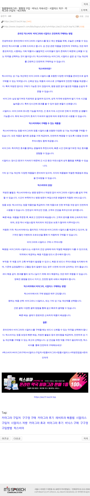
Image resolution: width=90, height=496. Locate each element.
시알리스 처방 (19, 423)
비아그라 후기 (55, 423)
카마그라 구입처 (11, 417)
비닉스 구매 (72, 423)
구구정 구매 (29, 417)
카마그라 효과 (37, 423)
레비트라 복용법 (65, 417)
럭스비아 (19, 428)
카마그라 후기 (46, 417)
